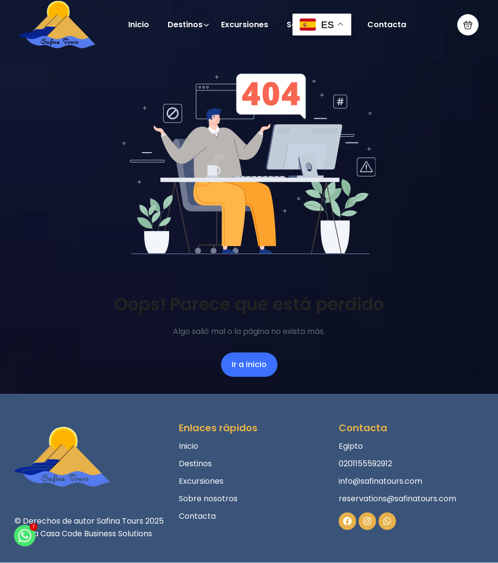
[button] (468, 24)
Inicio (138, 24)
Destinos (188, 24)
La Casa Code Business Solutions (91, 533)
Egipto (351, 446)
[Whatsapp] (24, 540)
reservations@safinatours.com (397, 498)
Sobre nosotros (208, 498)
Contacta (386, 24)
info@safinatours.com (380, 481)
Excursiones (244, 24)
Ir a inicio (249, 364)
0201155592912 (365, 463)
